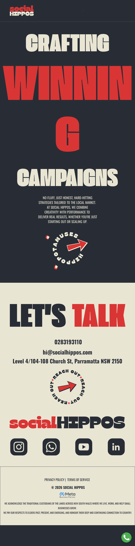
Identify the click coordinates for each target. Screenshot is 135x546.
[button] (84, 10)
